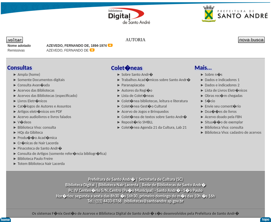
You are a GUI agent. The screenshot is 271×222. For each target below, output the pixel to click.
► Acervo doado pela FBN (221, 116)
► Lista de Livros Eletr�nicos (223, 90)
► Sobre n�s (211, 74)
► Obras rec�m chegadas (221, 95)
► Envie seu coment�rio (220, 106)
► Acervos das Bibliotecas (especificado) (45, 95)
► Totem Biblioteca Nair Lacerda (39, 163)
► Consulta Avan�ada (31, 85)
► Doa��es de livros (218, 111)
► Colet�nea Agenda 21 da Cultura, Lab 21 (152, 127)
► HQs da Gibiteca (28, 132)
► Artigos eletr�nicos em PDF (37, 111)
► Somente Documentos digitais (39, 79)
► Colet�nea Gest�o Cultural (142, 106)
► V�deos (22, 122)
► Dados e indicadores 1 (220, 79)
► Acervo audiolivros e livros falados (42, 116)
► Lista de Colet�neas (135, 95)
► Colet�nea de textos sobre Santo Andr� (152, 116)
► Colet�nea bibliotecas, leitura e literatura (152, 101)
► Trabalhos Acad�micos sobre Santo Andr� (154, 79)
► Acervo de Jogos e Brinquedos (143, 111)
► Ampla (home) (26, 74)
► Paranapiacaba (131, 85)
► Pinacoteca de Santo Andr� (37, 148)
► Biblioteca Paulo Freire (33, 158)
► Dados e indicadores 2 (220, 85)
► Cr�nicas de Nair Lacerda (35, 143)
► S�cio (207, 101)
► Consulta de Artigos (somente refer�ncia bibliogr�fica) (60, 153)
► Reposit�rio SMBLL (135, 122)
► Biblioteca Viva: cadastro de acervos (230, 132)
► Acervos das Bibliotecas (33, 90)
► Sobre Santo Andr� (135, 74)
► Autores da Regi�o (134, 90)
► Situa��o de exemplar (221, 122)
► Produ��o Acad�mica (35, 137)
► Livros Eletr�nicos (30, 101)
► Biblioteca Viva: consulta (34, 127)
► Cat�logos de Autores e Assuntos (42, 106)
